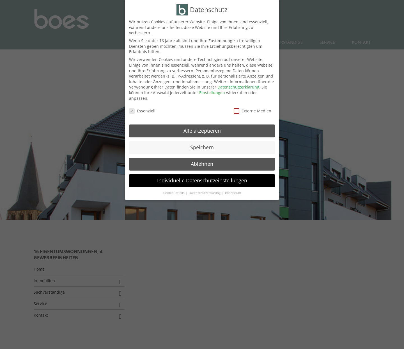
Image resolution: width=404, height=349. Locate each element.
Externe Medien (252, 111)
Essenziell (142, 111)
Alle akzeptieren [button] (202, 130)
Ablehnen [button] (202, 163)
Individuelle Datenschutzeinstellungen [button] (202, 180)
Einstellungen (212, 92)
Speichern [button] (202, 147)
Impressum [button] (233, 193)
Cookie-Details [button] (174, 193)
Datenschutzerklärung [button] (205, 193)
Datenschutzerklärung (238, 87)
